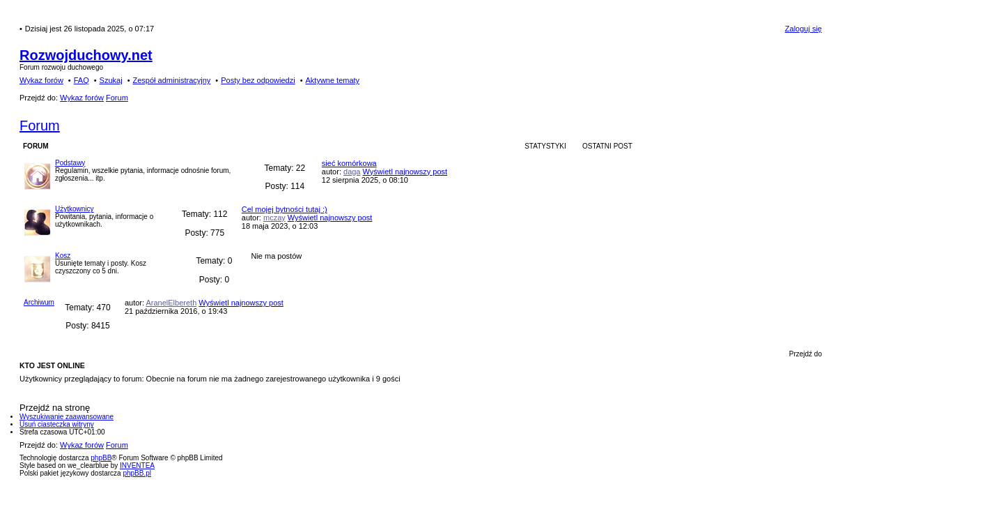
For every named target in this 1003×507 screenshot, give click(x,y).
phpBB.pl (137, 473)
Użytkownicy (74, 209)
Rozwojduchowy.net (86, 55)
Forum (40, 125)
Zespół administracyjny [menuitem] (171, 80)
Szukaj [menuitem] (111, 80)
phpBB (101, 458)
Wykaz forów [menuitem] (41, 80)
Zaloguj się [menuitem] (803, 28)
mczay (274, 217)
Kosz (62, 255)
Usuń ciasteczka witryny (57, 424)
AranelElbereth (171, 302)
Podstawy (70, 163)
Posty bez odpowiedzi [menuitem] (258, 80)
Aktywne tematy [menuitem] (332, 80)
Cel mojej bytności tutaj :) (284, 209)
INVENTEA (137, 465)
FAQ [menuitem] (81, 80)
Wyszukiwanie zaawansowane (67, 417)
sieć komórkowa (349, 163)
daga (351, 171)
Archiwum (39, 302)
